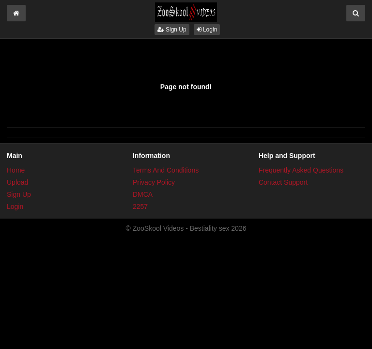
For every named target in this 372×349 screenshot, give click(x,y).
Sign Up (171, 29)
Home (16, 170)
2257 (140, 206)
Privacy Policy (154, 182)
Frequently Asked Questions (301, 170)
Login (207, 29)
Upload (17, 182)
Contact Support (283, 182)
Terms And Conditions (166, 170)
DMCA (143, 194)
